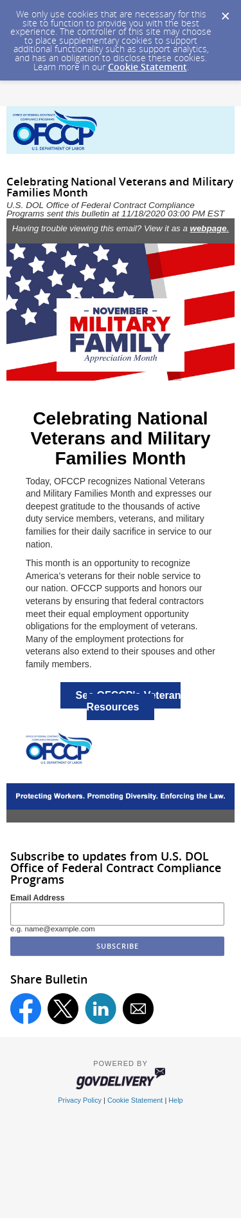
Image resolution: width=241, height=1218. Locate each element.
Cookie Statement (147, 67)
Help (175, 1100)
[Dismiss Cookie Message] (225, 12)
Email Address (37, 897)
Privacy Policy (80, 1100)
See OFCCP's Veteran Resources (128, 701)
